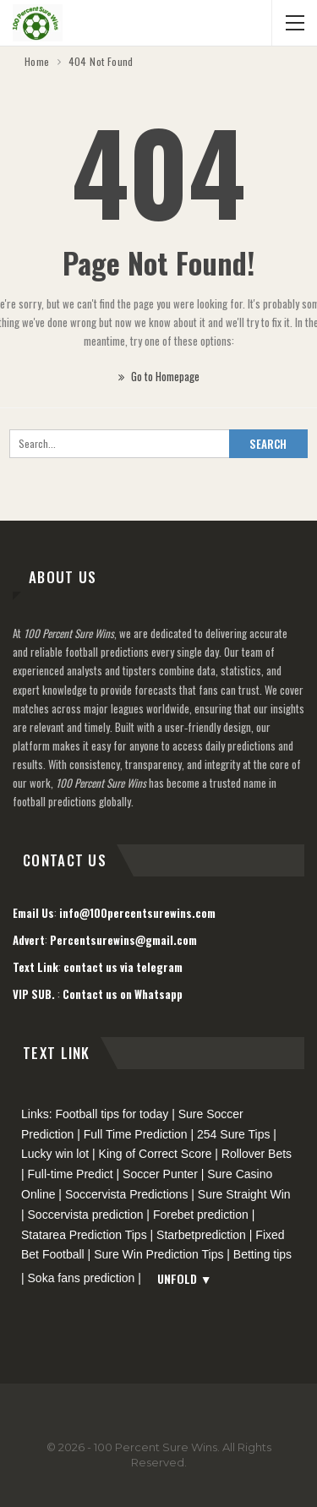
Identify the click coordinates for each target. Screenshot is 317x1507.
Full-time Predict (70, 1174)
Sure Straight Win (244, 1194)
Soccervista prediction (86, 1214)
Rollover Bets (256, 1153)
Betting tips (262, 1254)
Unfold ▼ (184, 1278)
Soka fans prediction (81, 1278)
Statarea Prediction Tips (84, 1235)
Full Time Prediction (136, 1134)
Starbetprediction (201, 1235)
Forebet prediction (201, 1214)
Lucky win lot (55, 1153)
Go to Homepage (158, 376)
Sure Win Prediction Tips (158, 1254)
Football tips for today (111, 1114)
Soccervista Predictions (127, 1194)
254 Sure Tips (233, 1134)
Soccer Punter (160, 1174)
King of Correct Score (155, 1153)
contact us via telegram (123, 966)
